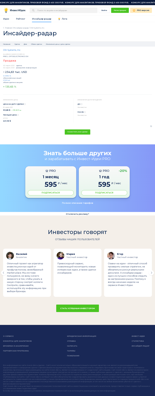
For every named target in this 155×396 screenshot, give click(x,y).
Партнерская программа (16, 351)
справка (71, 341)
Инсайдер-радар (41, 19)
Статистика (138, 341)
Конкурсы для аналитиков (17, 341)
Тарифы (71, 351)
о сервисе (8, 336)
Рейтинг (20, 19)
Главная (8, 28)
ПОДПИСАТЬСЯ (51, 192)
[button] (3, 272)
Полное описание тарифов (77, 203)
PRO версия (143, 10)
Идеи (6, 19)
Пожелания (73, 356)
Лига (64, 19)
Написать (72, 346)
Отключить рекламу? (77, 214)
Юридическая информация (81, 336)
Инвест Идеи (138, 336)
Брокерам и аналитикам (15, 346)
